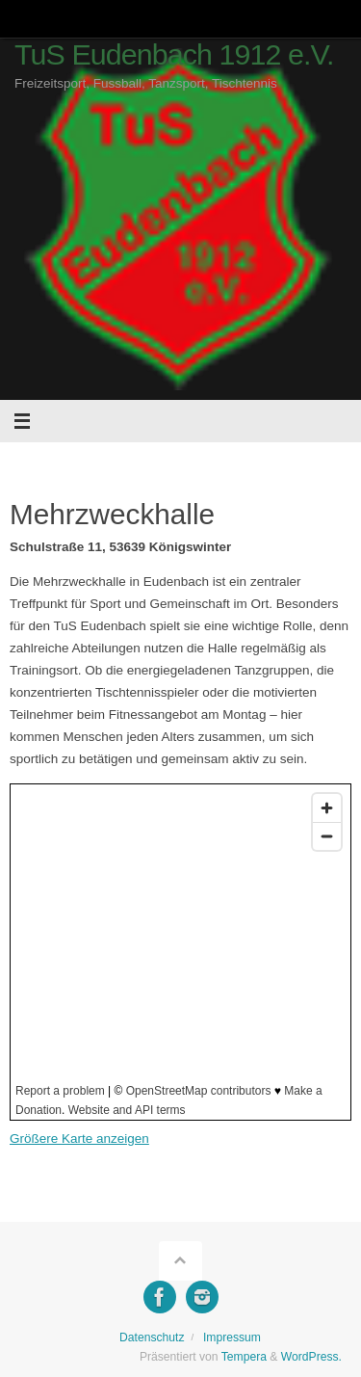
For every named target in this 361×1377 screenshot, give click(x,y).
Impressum (232, 1337)
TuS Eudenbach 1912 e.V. (174, 54)
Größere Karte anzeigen (79, 1138)
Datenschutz (152, 1337)
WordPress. (311, 1357)
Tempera (244, 1357)
